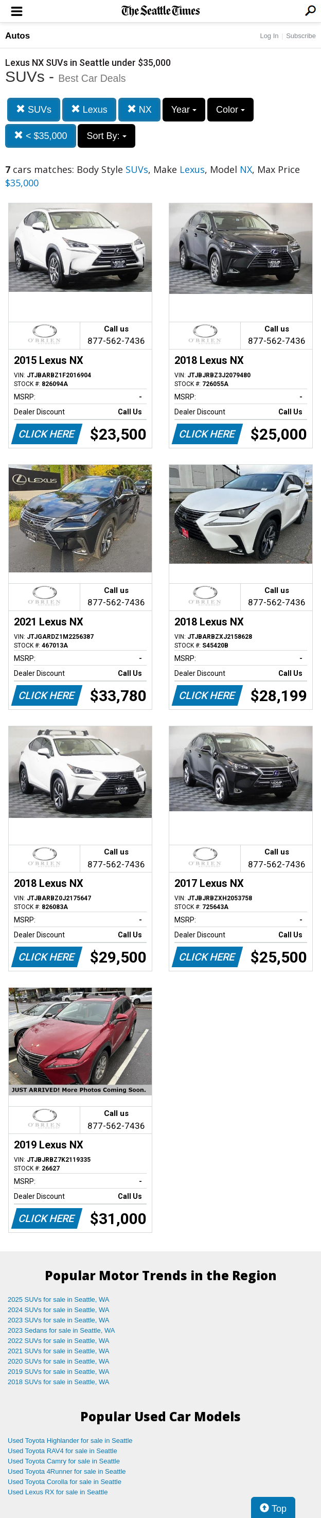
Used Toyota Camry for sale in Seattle (64, 1461)
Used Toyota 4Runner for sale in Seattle (67, 1471)
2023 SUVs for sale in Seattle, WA (59, 1320)
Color (230, 109)
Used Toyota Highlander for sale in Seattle (70, 1440)
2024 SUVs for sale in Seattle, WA (59, 1310)
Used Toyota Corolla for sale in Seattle (64, 1482)
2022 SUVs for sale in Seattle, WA (59, 1341)
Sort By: (106, 136)
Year (184, 109)
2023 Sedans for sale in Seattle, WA (61, 1330)
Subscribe (301, 36)
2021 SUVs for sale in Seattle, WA (59, 1351)
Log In (269, 36)
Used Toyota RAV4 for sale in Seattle (62, 1451)
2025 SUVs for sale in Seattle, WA (59, 1299)
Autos (17, 36)
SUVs (33, 109)
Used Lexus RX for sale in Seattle (58, 1492)
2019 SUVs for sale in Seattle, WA (59, 1371)
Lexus (89, 109)
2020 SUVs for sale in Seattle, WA (59, 1361)
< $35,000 (40, 135)
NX (139, 109)
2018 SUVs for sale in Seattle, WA (59, 1382)
